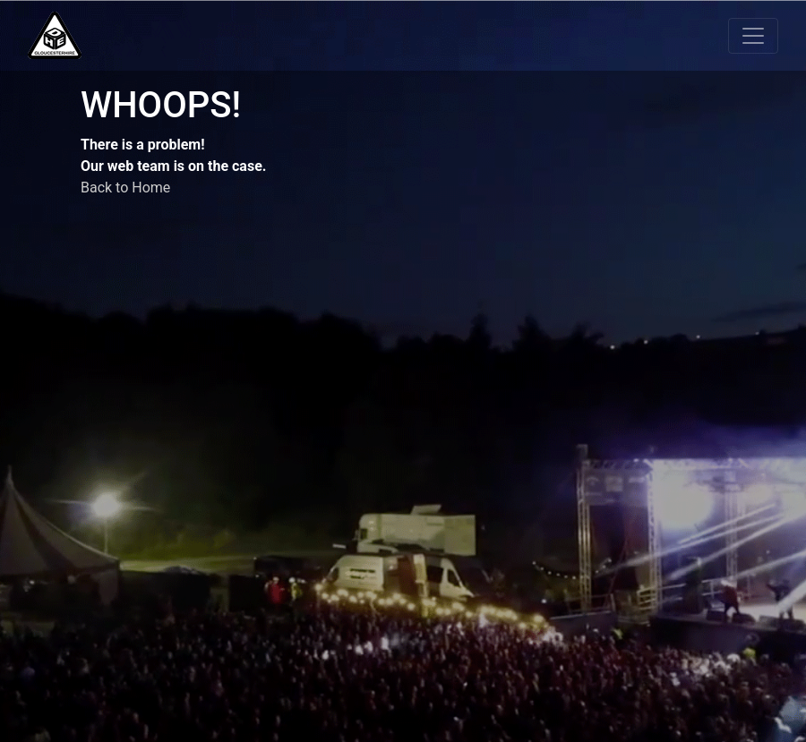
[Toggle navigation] (753, 36)
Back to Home (125, 187)
